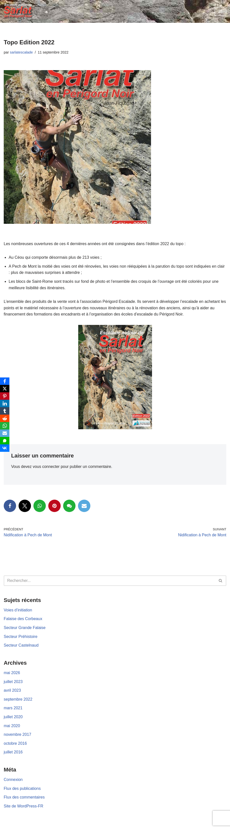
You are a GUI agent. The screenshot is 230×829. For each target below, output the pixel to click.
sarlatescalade (21, 52)
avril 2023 (12, 690)
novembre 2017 (17, 734)
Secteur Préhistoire (20, 636)
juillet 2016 (13, 752)
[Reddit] (4, 418)
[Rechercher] (109, 580)
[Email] (4, 433)
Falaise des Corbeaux (23, 619)
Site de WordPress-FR (23, 806)
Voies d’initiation (18, 610)
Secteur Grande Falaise (25, 628)
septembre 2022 (18, 699)
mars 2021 (13, 708)
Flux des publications (22, 788)
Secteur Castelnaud (21, 645)
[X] (4, 388)
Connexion (13, 779)
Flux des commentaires (24, 797)
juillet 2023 (13, 682)
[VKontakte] (4, 448)
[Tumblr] (4, 411)
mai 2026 (12, 673)
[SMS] (4, 440)
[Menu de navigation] (220, 11)
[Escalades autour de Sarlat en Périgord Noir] (18, 11)
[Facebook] (4, 381)
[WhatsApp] (4, 425)
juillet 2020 (13, 717)
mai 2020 (12, 726)
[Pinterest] (4, 396)
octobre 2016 (15, 743)
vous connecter (46, 466)
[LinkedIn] (4, 403)
